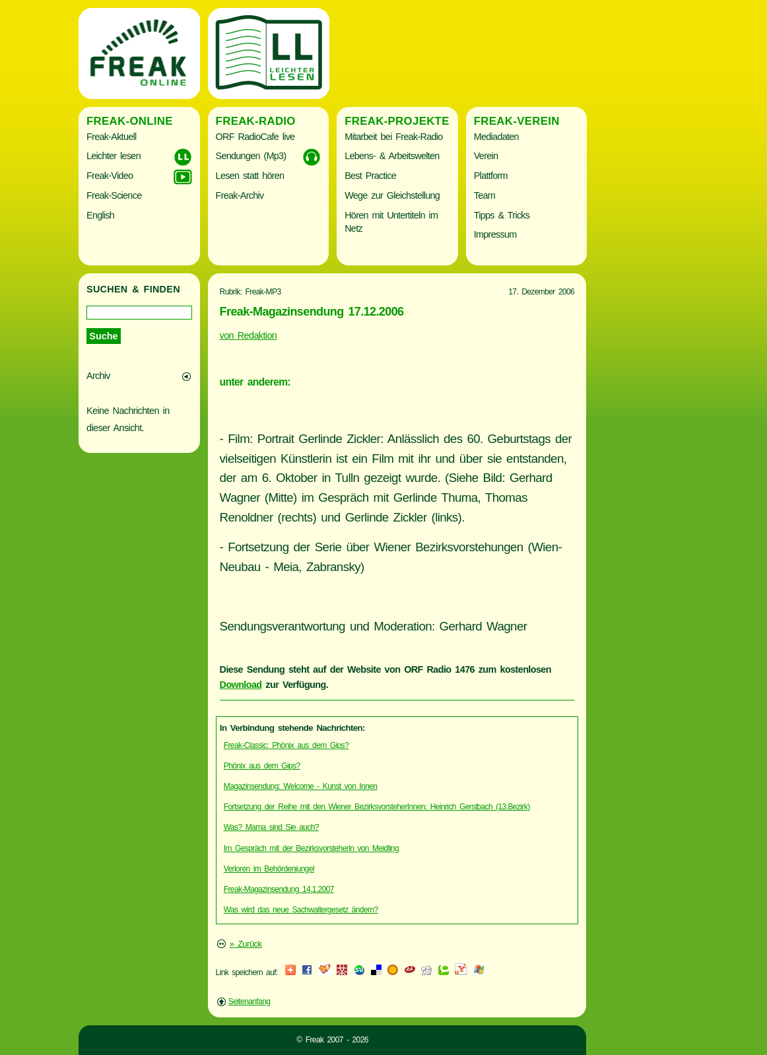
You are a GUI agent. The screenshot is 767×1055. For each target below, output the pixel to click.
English (100, 215)
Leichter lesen (113, 156)
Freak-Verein (517, 121)
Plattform (491, 175)
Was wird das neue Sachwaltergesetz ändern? (301, 909)
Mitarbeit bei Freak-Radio (393, 136)
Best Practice (370, 175)
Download (241, 684)
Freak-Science (113, 195)
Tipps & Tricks (502, 215)
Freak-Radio (256, 121)
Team (484, 195)
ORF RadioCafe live (255, 136)
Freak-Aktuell (111, 136)
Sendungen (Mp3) (251, 156)
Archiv (98, 375)
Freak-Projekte (397, 121)
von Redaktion (248, 335)
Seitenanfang (249, 1001)
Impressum (495, 234)
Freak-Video (109, 175)
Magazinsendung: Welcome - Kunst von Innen (301, 786)
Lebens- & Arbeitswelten (392, 156)
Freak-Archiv (240, 195)
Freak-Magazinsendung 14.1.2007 (279, 889)
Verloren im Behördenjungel (269, 868)
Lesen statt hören (250, 175)
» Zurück (246, 944)
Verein (486, 156)
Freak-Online (129, 121)
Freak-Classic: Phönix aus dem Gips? (286, 745)
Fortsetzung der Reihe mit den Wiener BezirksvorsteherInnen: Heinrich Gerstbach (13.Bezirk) (377, 806)
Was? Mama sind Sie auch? (271, 827)
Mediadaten (496, 136)
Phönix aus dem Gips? (262, 765)
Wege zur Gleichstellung (392, 195)
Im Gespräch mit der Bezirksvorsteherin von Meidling (311, 848)
